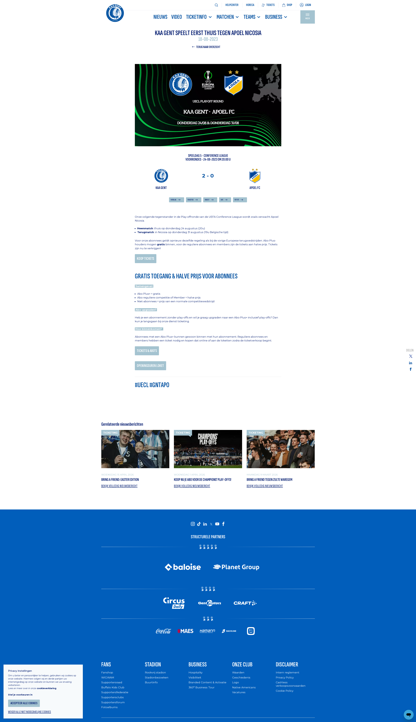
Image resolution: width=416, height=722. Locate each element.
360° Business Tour (202, 690)
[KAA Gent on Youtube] (217, 525)
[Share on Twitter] (410, 356)
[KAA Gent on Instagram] (192, 525)
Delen (410, 350)
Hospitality (196, 675)
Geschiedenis (241, 680)
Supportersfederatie (115, 695)
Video (176, 17)
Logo (235, 685)
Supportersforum (113, 704)
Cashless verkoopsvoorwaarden (291, 686)
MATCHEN (228, 17)
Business (276, 17)
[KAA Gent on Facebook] (223, 525)
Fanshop (107, 675)
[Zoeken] (216, 5)
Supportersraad (111, 685)
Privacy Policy (285, 680)
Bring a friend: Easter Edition (122, 481)
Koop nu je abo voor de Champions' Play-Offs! (206, 481)
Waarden (238, 675)
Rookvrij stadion (156, 675)
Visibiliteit (195, 680)
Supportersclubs (112, 699)
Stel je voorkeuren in (21, 693)
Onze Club (243, 667)
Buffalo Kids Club (113, 690)
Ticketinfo (199, 17)
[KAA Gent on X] (211, 525)
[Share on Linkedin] (410, 363)
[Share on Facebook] (410, 369)
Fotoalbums (109, 709)
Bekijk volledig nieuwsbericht (119, 488)
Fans (106, 667)
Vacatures (239, 695)
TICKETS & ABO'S (147, 351)
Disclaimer (288, 667)
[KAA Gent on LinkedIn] (205, 525)
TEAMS (252, 17)
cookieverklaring (47, 687)
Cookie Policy (285, 693)
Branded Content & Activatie (208, 685)
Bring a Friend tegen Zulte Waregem (272, 481)
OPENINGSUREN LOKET (151, 366)
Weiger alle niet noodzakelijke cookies (30, 711)
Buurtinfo (151, 685)
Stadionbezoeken (157, 680)
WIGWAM (108, 680)
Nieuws (160, 17)
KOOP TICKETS (146, 259)
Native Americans (244, 690)
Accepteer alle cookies (25, 702)
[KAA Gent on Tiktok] (198, 525)
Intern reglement (287, 675)
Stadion (153, 667)
